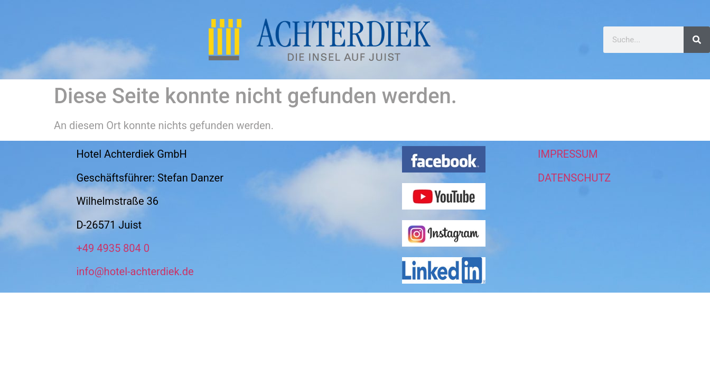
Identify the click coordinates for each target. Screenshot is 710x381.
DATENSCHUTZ (574, 177)
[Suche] (697, 39)
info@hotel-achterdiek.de (134, 271)
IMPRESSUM (567, 154)
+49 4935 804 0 (113, 248)
